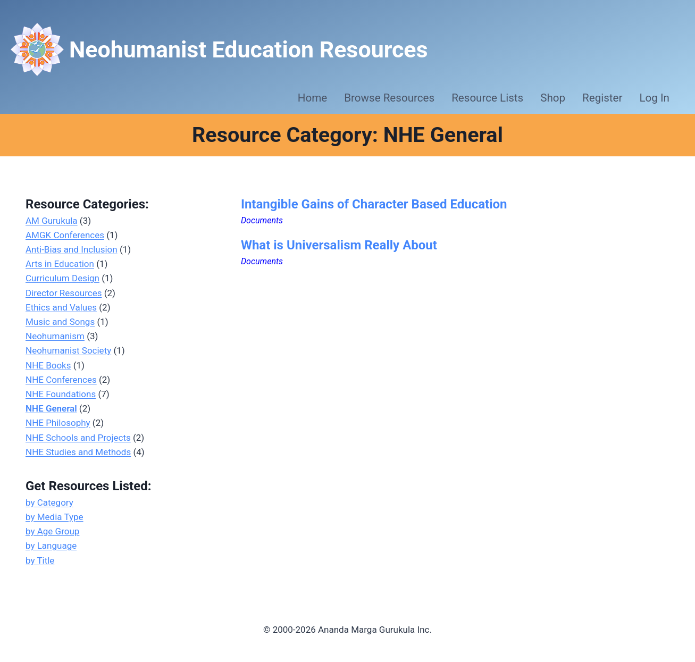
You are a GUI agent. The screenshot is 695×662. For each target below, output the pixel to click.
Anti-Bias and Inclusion (72, 249)
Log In (654, 97)
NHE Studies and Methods (78, 452)
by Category (49, 502)
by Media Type (54, 517)
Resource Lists (487, 97)
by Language (51, 545)
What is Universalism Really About (339, 245)
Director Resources (64, 293)
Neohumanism (55, 336)
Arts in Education (60, 263)
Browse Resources (389, 97)
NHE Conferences (61, 379)
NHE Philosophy (58, 422)
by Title (40, 560)
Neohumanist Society (68, 350)
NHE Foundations (61, 394)
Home (312, 97)
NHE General (51, 408)
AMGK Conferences (65, 235)
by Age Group (52, 531)
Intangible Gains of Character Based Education (374, 204)
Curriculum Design (62, 278)
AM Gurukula (52, 220)
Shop (552, 97)
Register (602, 97)
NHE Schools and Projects (78, 437)
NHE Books (48, 365)
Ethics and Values (61, 307)
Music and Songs (60, 321)
